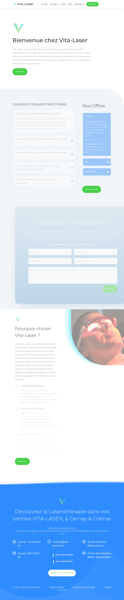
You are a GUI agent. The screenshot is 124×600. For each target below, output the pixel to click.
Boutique (79, 4)
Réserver (92, 4)
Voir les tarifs (92, 189)
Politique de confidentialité (84, 587)
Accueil (44, 4)
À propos (54, 4)
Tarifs (63, 4)
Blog (70, 4)
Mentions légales (57, 587)
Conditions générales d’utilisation (27, 587)
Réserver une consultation (62, 573)
